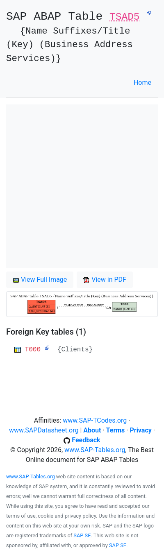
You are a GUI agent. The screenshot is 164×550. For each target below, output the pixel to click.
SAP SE (82, 535)
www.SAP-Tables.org (94, 450)
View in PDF (104, 279)
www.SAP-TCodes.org (95, 420)
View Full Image (40, 279)
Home (142, 82)
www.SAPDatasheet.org (43, 430)
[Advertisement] (82, 186)
